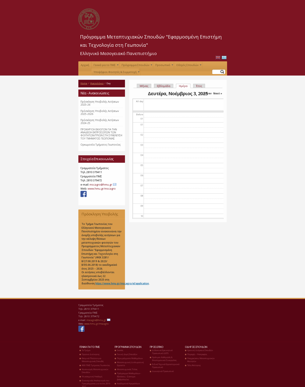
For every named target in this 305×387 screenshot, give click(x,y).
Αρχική (85, 65)
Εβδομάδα (163, 86)
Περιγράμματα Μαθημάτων (130, 358)
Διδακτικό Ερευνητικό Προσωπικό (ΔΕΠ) (162, 352)
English (217, 57)
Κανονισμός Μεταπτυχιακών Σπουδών (95, 371)
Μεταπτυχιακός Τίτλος (127, 369)
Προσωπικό (163, 66)
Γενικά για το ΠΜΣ (106, 66)
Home (83, 83)
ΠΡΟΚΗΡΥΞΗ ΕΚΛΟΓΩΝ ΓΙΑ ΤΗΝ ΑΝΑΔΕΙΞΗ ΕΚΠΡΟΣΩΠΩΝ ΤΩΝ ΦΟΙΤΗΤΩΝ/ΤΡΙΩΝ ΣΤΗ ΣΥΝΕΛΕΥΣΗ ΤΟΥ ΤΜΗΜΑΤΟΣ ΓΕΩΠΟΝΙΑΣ (101, 134)
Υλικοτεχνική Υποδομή (92, 376)
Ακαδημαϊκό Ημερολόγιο (128, 383)
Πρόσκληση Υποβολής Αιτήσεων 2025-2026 (99, 112)
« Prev (207, 93)
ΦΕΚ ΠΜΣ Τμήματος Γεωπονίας (96, 365)
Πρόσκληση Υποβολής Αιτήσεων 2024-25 (99, 121)
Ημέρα (184, 86)
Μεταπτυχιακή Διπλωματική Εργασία (130, 364)
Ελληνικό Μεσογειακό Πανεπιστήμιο (118, 53)
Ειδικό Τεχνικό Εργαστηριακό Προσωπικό (165, 366)
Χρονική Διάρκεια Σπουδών (200, 350)
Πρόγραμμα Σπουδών (136, 66)
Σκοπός (120, 350)
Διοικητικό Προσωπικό (163, 371)
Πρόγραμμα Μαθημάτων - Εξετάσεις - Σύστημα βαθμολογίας (129, 376)
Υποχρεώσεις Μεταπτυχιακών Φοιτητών (201, 360)
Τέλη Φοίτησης (194, 365)
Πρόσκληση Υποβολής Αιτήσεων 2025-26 (99, 103)
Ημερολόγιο (97, 83)
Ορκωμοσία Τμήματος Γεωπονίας (100, 144)
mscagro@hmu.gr (101, 184)
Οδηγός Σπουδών (188, 66)
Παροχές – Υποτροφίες (197, 354)
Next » (217, 93)
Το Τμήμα (86, 350)
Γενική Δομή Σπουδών (127, 354)
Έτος (199, 86)
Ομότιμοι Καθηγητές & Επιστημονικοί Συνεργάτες (164, 359)
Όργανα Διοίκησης (91, 354)
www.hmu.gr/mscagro (102, 188)
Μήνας (144, 86)
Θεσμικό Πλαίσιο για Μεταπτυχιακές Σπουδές (93, 360)
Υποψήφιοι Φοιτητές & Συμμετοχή (116, 73)
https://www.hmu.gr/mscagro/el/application (122, 283)
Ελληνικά (224, 57)
